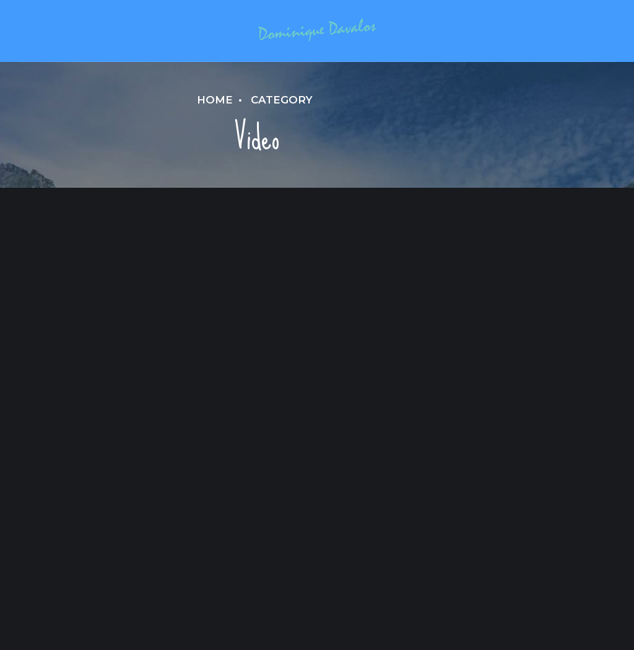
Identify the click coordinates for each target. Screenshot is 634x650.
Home (215, 100)
